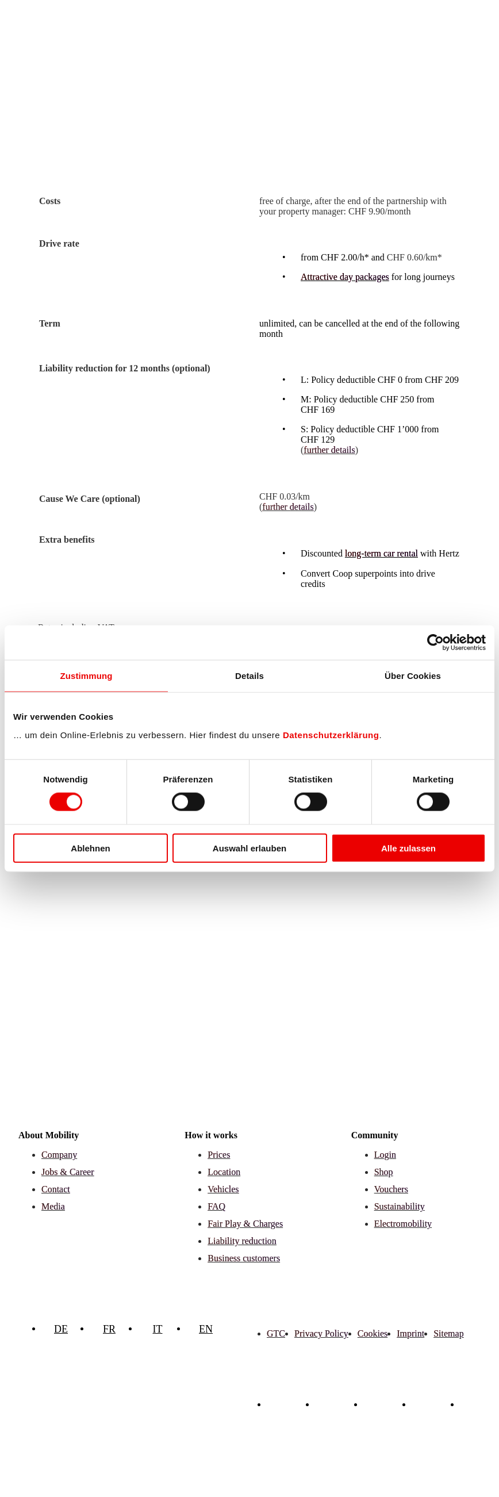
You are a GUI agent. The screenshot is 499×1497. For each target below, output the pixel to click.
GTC (276, 1333)
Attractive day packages (345, 277)
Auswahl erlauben (249, 848)
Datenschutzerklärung (331, 734)
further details (329, 450)
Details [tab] (249, 676)
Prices (219, 1155)
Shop (383, 1172)
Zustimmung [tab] (86, 676)
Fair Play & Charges (245, 1224)
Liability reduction (242, 1241)
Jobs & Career (67, 1172)
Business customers (244, 1258)
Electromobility (403, 1224)
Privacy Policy (321, 1333)
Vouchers (391, 1189)
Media (53, 1206)
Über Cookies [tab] (413, 676)
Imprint (410, 1333)
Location (224, 1172)
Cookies (372, 1333)
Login (385, 1155)
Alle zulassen (408, 848)
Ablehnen (90, 848)
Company (59, 1155)
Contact (55, 1189)
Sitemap (448, 1333)
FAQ (216, 1206)
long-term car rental (381, 553)
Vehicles (223, 1189)
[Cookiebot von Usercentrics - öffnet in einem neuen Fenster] (435, 642)
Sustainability (399, 1206)
